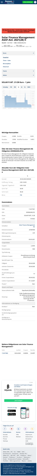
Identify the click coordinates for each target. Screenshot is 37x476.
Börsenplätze (7, 63)
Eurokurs (19, 458)
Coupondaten (6, 243)
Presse (5, 439)
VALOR (4, 42)
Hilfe (17, 435)
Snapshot (5, 57)
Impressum (29, 435)
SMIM (18, 452)
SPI (11, 452)
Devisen (5, 458)
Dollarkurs (12, 458)
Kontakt (5, 435)
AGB (27, 441)
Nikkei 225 (6, 456)
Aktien (29, 456)
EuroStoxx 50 (7, 454)
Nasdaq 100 (23, 454)
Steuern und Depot (7, 288)
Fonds (5, 459)
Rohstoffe (25, 459)
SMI (18, 456)
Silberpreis (27, 458)
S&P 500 (12, 456)
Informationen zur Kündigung (10, 304)
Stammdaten (5, 206)
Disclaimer (29, 439)
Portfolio (5, 461)
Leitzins (29, 461)
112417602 (5, 354)
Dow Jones (15, 454)
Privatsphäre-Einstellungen (29, 444)
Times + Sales (7, 60)
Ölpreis (24, 461)
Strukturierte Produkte (14, 459)
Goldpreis (23, 456)
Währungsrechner (15, 461)
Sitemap (5, 441)
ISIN (15, 42)
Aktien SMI (6, 452)
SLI (14, 452)
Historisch (6, 67)
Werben (18, 437)
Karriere (5, 437)
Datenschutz (29, 437)
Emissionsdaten (6, 222)
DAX (23, 452)
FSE (21, 196)
